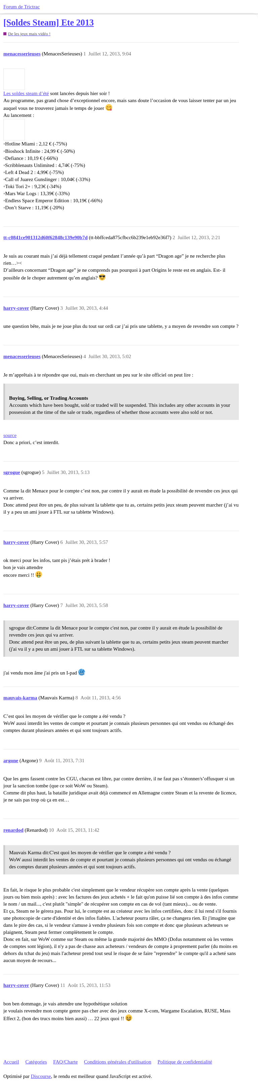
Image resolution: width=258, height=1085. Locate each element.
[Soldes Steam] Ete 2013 (48, 23)
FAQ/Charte (65, 1062)
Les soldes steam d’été (26, 93)
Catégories (36, 1062)
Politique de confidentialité (185, 1062)
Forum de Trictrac (21, 6)
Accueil (11, 1062)
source (9, 435)
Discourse (41, 1076)
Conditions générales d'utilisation (117, 1062)
